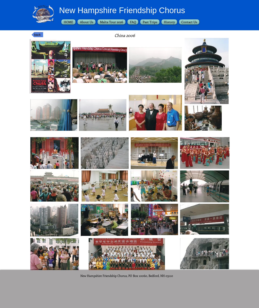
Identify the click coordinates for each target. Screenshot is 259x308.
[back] (37, 34)
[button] (149, 21)
